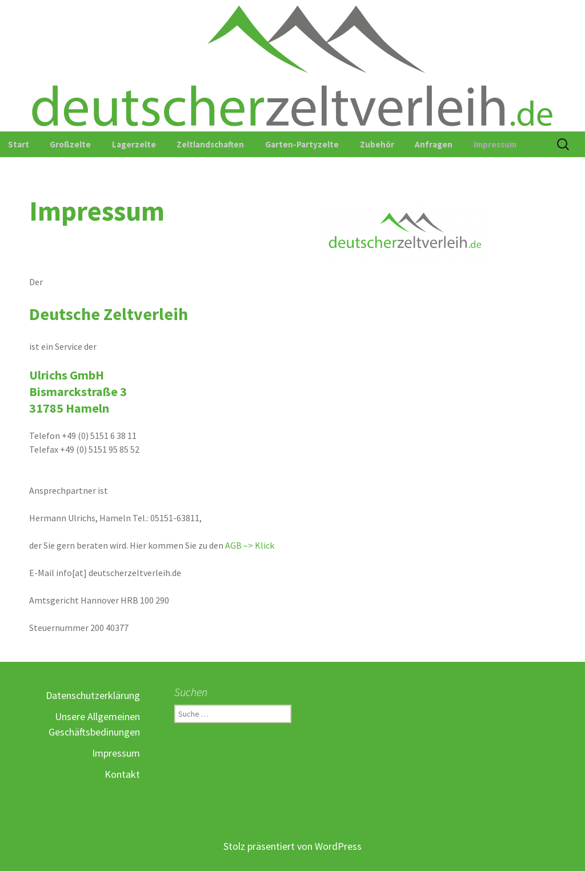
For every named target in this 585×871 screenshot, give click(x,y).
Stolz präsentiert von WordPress (292, 846)
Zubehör (377, 144)
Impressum (495, 144)
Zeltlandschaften (210, 144)
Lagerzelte (134, 144)
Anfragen (433, 144)
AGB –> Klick (249, 545)
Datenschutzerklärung (93, 695)
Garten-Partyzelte (302, 144)
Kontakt (122, 774)
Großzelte (70, 144)
